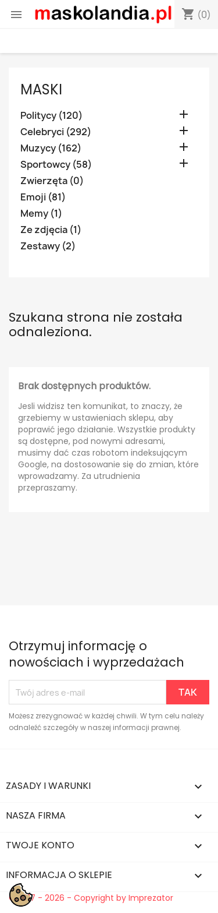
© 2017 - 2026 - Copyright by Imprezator (91, 898)
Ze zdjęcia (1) (50, 230)
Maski (41, 89)
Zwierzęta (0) (52, 181)
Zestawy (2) (48, 246)
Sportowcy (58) (56, 164)
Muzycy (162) (50, 148)
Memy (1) (41, 213)
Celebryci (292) (55, 132)
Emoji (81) (43, 197)
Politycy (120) (51, 116)
